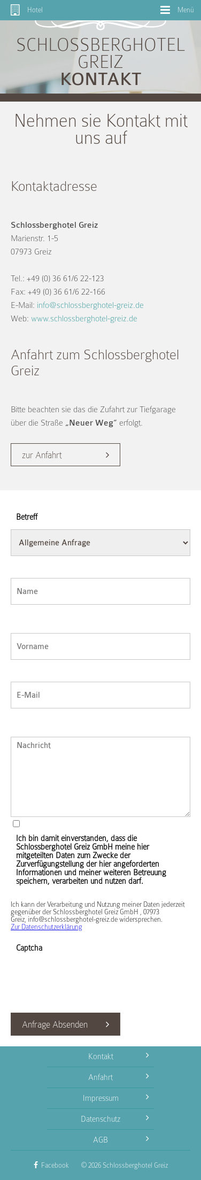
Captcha (29, 948)
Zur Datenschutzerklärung (46, 927)
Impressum (116, 1096)
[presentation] (92, 981)
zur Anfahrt (42, 455)
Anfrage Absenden (55, 1025)
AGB (121, 1138)
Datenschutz (115, 1117)
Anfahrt (118, 1075)
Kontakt (118, 1054)
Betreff (26, 517)
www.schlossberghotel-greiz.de (84, 318)
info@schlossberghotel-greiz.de (90, 305)
